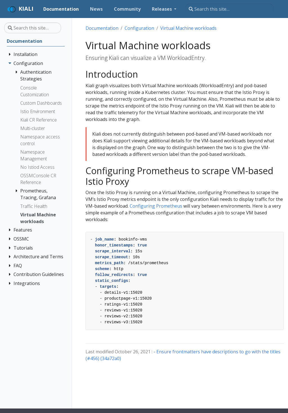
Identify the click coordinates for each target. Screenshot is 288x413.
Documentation (102, 28)
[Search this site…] (229, 9)
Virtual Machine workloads (188, 28)
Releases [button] (162, 9)
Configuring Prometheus (156, 206)
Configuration (139, 28)
